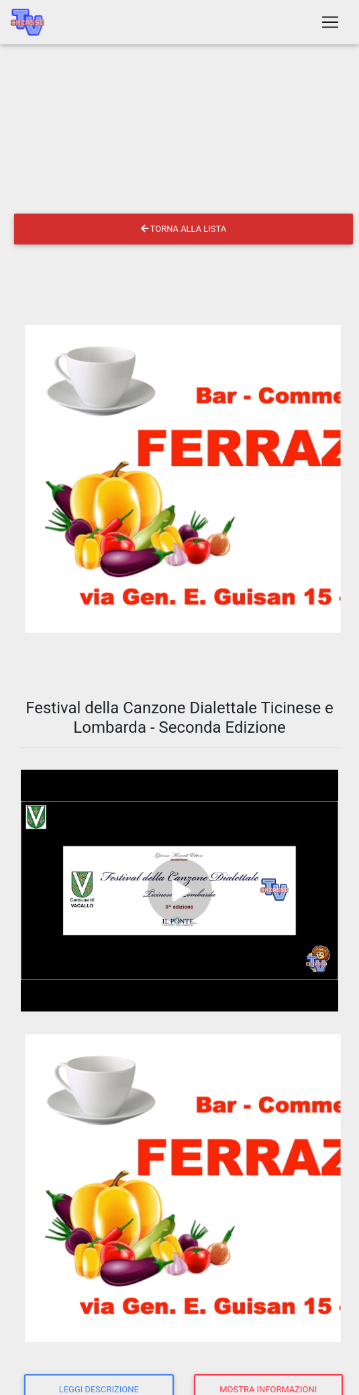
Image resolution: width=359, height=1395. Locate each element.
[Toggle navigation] (330, 22)
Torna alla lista (183, 229)
